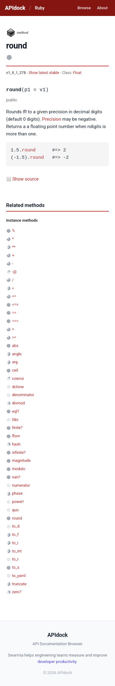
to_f (15, 534)
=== (15, 321)
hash (16, 444)
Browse (84, 8)
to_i (15, 542)
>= (14, 337)
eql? (15, 411)
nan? (16, 477)
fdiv (15, 419)
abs (15, 345)
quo (15, 510)
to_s (15, 567)
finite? (17, 427)
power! (18, 501)
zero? (16, 592)
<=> (15, 304)
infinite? (18, 452)
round (29, 150)
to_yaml (18, 575)
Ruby (39, 8)
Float (77, 73)
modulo (18, 468)
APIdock (15, 8)
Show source (25, 179)
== (14, 312)
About (102, 8)
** (13, 247)
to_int (16, 551)
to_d (15, 526)
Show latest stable (44, 73)
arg (14, 362)
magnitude (21, 460)
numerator (21, 485)
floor (16, 436)
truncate (19, 584)
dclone (18, 386)
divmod (18, 403)
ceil (15, 370)
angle (16, 354)
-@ (14, 271)
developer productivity (57, 661)
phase (17, 493)
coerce (18, 378)
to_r (15, 559)
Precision (51, 119)
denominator (23, 394)
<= (14, 296)
